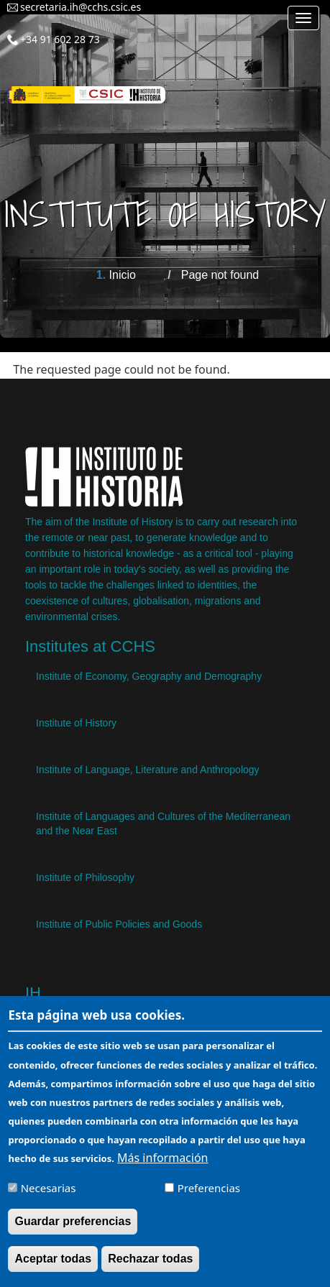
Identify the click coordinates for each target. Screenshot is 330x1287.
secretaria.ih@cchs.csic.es (80, 7)
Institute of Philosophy (85, 877)
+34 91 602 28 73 (60, 39)
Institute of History (76, 723)
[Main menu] (303, 18)
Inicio (122, 275)
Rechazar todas (150, 1269)
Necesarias (48, 1197)
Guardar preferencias (72, 1231)
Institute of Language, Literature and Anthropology (148, 769)
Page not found (220, 275)
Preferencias (209, 1197)
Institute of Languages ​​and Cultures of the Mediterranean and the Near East (163, 823)
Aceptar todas (52, 1269)
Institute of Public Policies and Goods (119, 924)
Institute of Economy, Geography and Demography (149, 676)
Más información (162, 1167)
